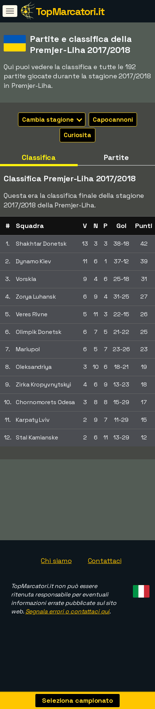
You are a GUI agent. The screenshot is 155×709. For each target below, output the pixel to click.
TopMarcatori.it (70, 11)
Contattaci (104, 564)
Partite (116, 157)
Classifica (39, 157)
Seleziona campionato (77, 700)
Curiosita (77, 135)
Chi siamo (56, 564)
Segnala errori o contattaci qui (67, 615)
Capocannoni (113, 119)
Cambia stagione (52, 119)
